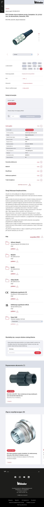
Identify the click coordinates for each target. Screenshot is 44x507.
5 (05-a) (39, 63)
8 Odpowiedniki (26, 88)
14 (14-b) (30, 68)
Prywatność (33, 500)
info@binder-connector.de (22, 495)
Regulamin (17, 500)
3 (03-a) (29, 63)
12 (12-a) (24, 68)
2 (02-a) (24, 63)
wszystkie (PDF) (35, 237)
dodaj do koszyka (30, 116)
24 (41, 68)
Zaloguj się (10, 500)
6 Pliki (25, 78)
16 (34, 68)
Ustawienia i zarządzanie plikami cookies (16, 502)
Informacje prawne (25, 500)
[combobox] (24, 349)
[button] (2, 2)
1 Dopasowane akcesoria (27, 83)
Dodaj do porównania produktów (28, 73)
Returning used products (22, 504)
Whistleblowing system (30, 502)
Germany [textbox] (11, 349)
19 (37, 68)
